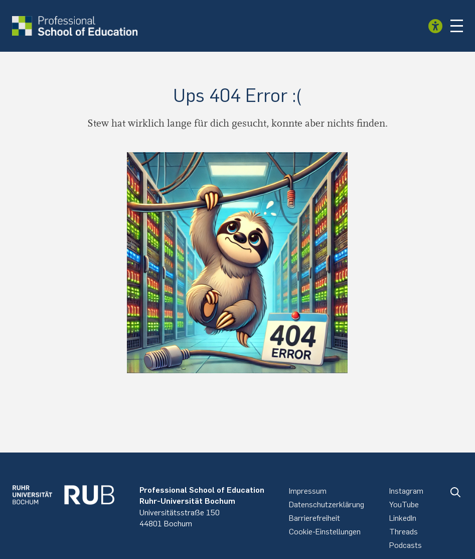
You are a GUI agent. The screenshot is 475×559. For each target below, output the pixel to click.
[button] (456, 26)
